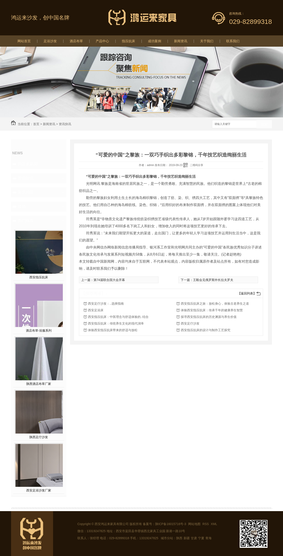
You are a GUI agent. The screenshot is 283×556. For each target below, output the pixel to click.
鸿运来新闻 (28, 164)
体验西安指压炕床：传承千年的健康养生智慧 (212, 310)
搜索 (264, 124)
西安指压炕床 (38, 277)
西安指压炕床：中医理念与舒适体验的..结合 (118, 317)
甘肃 (194, 538)
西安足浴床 (95, 310)
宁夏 (201, 538)
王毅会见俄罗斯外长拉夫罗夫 (213, 280)
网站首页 (24, 41)
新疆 (187, 538)
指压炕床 (128, 41)
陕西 (179, 538)
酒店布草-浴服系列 (39, 330)
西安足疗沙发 (190, 323)
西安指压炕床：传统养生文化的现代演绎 (116, 323)
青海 (208, 538)
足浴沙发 (50, 41)
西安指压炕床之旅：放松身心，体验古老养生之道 (215, 303)
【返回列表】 (247, 293)
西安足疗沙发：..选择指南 (106, 303)
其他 (22, 206)
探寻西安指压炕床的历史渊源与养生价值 (209, 317)
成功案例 (154, 41)
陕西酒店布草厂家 (38, 384)
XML (214, 524)
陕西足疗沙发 (38, 437)
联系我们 (232, 41)
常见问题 (26, 192)
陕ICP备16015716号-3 (170, 524)
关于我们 (206, 41)
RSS (206, 524)
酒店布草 (76, 41)
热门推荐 (26, 220)
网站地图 (194, 524)
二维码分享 (196, 165)
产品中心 (102, 41)
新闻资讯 (180, 41)
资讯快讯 (65, 124)
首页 (36, 124)
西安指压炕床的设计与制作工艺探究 (205, 330)
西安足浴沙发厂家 (38, 490)
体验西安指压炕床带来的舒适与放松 (113, 330)
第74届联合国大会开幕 (109, 280)
